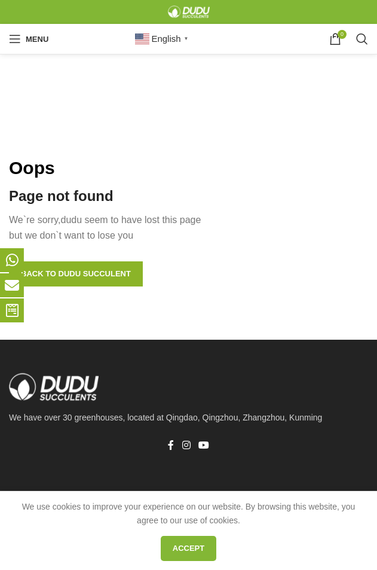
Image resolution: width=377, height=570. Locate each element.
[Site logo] (189, 11)
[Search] (362, 39)
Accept (188, 548)
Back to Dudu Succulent (76, 273)
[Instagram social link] (186, 445)
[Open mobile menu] (28, 39)
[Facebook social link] (171, 445)
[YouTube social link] (204, 445)
